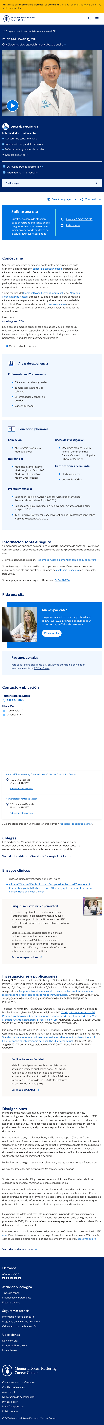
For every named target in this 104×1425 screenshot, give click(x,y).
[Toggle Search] (89, 18)
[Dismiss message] (99, 6)
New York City (10, 1340)
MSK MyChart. (41, 668)
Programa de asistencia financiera (21, 1321)
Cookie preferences (13, 1387)
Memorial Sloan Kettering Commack (43, 293)
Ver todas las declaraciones (17, 1249)
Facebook (7, 1278)
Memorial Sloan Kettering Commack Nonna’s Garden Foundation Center (41, 774)
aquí (4, 1235)
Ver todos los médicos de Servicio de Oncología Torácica (34, 856)
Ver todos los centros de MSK (75, 823)
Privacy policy (10, 1401)
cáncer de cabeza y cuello (47, 268)
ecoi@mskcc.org (86, 1238)
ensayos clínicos (57, 304)
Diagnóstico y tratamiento (16, 1297)
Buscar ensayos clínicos (25, 957)
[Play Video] (12, 106)
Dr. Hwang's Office (25, 166)
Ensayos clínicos (11, 1302)
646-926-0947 (10, 1274)
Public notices (10, 1411)
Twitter (11, 1278)
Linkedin (19, 1278)
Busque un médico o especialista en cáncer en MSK (31, 31)
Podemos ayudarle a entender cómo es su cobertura (66, 559)
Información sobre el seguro (18, 1316)
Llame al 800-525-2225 (79, 219)
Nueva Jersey (9, 1350)
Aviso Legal (8, 1392)
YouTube (15, 1278)
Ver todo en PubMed (23, 1089)
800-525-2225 (52, 620)
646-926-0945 (82, 4)
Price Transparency (13, 1406)
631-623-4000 (15, 700)
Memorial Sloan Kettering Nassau (22, 798)
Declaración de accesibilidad (18, 1396)
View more (15, 154)
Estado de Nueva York (14, 1345)
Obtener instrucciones (21, 788)
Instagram (3, 1278)
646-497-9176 (62, 580)
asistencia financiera (67, 570)
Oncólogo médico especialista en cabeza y (34, 44)
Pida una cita (73, 225)
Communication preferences (18, 1382)
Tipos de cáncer (11, 1292)
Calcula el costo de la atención (19, 1326)
